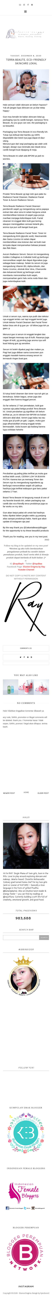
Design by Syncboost (40, 1293)
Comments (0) (26, 648)
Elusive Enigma (25, 1293)
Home (26, 792)
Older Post (43, 793)
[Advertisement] (26, 1032)
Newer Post (9, 793)
